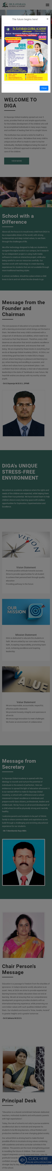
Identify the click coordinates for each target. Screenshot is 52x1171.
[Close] (47, 19)
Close (44, 88)
